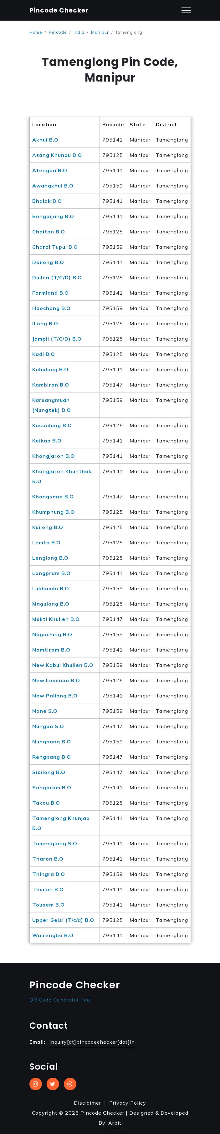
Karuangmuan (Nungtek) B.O (51, 405)
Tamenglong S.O (54, 843)
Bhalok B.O (47, 201)
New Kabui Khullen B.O (63, 665)
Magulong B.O (50, 604)
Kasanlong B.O (52, 425)
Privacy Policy (127, 1103)
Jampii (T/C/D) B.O (57, 339)
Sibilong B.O (48, 772)
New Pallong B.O (55, 695)
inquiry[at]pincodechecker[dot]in (92, 1042)
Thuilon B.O (48, 889)
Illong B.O (45, 323)
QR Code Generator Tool (60, 1000)
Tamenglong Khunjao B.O (61, 823)
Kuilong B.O (47, 527)
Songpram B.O (51, 787)
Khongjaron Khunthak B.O (62, 476)
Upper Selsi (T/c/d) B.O (63, 920)
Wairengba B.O (53, 935)
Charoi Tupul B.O (55, 247)
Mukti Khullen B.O (56, 619)
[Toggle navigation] (186, 10)
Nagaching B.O (52, 634)
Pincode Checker (59, 10)
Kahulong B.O (50, 369)
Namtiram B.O (51, 650)
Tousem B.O (48, 905)
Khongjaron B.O (53, 456)
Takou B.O (46, 803)
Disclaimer (87, 1103)
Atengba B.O (49, 170)
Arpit (114, 1123)
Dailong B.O (48, 262)
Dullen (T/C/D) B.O (57, 277)
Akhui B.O (45, 140)
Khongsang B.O (53, 496)
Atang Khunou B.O (57, 155)
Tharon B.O (48, 859)
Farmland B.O (50, 293)
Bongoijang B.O (53, 216)
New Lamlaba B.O (56, 680)
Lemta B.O (46, 542)
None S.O (45, 711)
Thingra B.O (48, 874)
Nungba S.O (48, 726)
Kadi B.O (43, 354)
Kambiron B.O (50, 385)
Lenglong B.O (50, 558)
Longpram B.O (51, 573)
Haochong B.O (51, 308)
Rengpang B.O (51, 757)
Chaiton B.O (48, 231)
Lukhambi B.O (50, 588)
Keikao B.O (47, 440)
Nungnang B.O (51, 741)
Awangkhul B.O (53, 185)
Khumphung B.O (53, 512)
